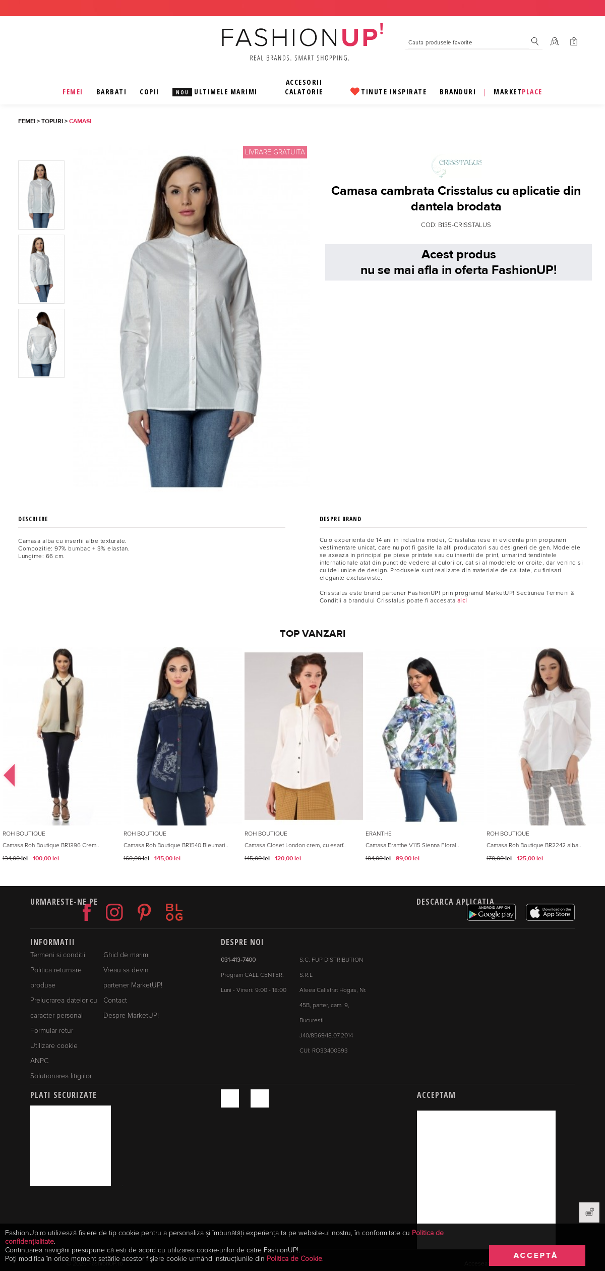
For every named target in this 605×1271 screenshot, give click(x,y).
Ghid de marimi (126, 955)
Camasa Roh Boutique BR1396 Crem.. (51, 845)
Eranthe (379, 834)
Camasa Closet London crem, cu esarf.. (295, 845)
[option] (60, 765)
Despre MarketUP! (131, 1015)
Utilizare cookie (54, 1045)
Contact (115, 1000)
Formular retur (51, 1030)
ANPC (39, 1061)
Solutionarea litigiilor (61, 1076)
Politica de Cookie (294, 1258)
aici (462, 600)
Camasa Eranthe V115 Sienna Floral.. (412, 845)
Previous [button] (5, 765)
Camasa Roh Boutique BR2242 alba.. (534, 845)
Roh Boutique (24, 834)
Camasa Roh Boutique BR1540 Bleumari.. (176, 845)
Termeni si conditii (57, 955)
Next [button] (588, 765)
